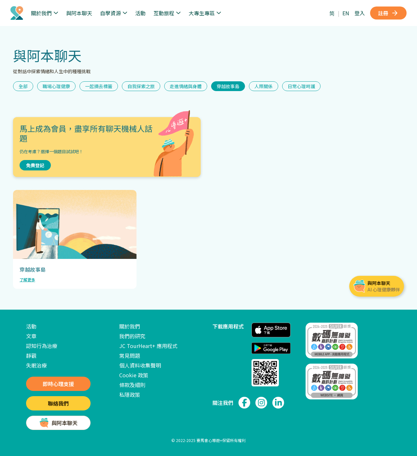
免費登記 (35, 165)
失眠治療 (36, 365)
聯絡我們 (58, 403)
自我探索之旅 (141, 86)
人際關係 (263, 86)
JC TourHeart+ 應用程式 (148, 345)
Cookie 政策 (133, 375)
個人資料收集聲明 (140, 365)
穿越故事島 (228, 86)
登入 (359, 13)
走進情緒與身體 (186, 86)
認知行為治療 (41, 345)
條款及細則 (132, 384)
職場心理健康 (56, 86)
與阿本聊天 (79, 13)
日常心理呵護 (301, 86)
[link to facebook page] (244, 403)
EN (345, 13)
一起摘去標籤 (98, 86)
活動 (140, 13)
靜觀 (31, 355)
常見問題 (129, 355)
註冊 (388, 13)
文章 (31, 336)
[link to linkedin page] (278, 403)
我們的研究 (132, 336)
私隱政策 (129, 394)
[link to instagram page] (261, 403)
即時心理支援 (58, 384)
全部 (23, 86)
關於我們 (129, 326)
